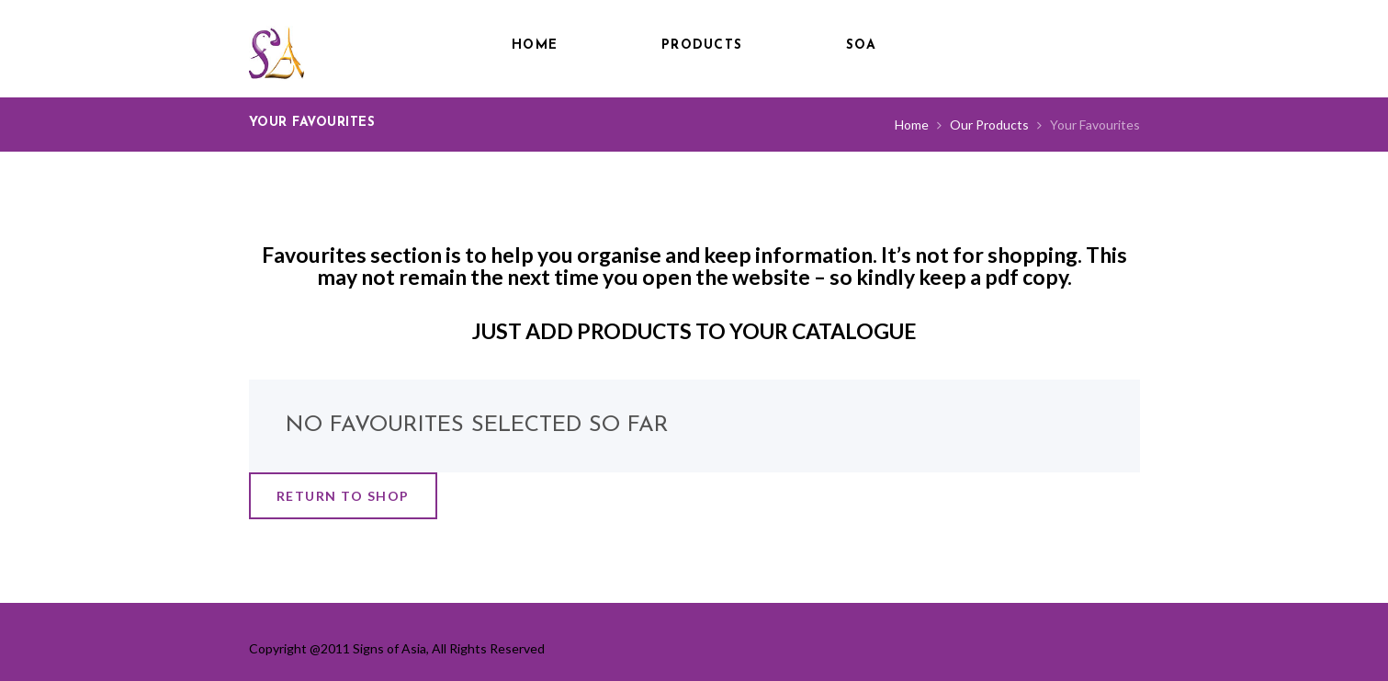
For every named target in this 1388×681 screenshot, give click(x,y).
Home (535, 45)
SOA (861, 45)
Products (701, 45)
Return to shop (343, 496)
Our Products (989, 124)
